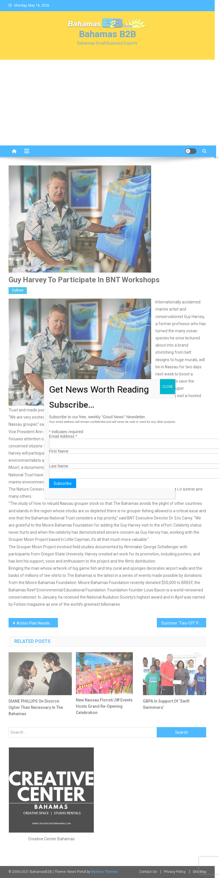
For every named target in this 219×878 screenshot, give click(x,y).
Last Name (58, 466)
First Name (58, 451)
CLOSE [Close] (167, 387)
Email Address (63, 436)
